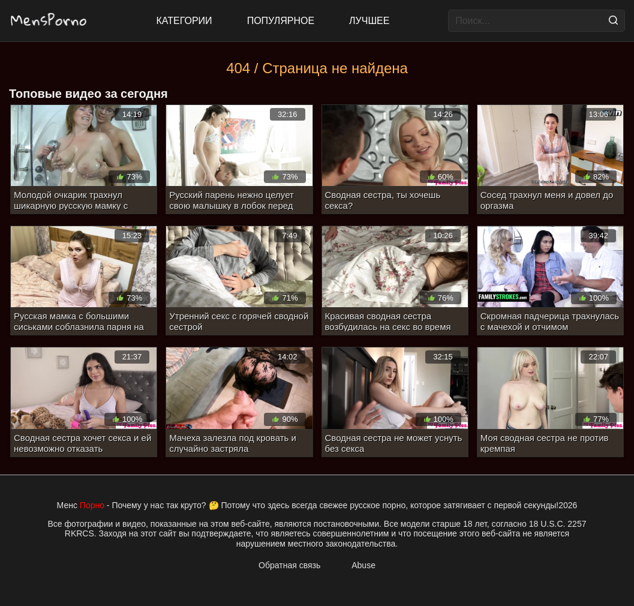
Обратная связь (289, 565)
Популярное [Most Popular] (280, 21)
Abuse (363, 565)
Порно (92, 505)
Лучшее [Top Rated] (369, 21)
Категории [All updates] (184, 21)
